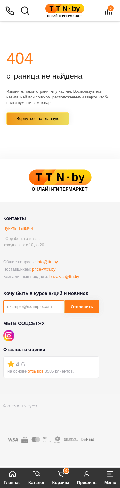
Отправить (82, 306)
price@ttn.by (43, 269)
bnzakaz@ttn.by (64, 276)
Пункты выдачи (18, 228)
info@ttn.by (47, 261)
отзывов (36, 371)
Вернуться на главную (37, 118)
